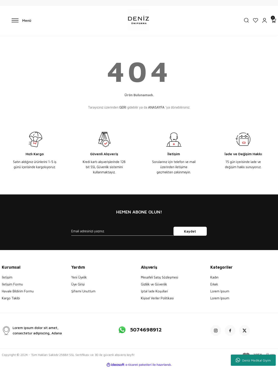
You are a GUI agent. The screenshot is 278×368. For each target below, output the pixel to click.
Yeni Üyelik (79, 277)
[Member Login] (264, 20)
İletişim (7, 277)
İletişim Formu (12, 284)
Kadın (214, 277)
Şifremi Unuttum (83, 291)
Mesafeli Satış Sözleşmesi (159, 277)
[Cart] (273, 20)
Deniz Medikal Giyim (253, 360)
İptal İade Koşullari (154, 291)
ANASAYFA (156, 107)
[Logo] (139, 20)
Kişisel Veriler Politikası (157, 298)
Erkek (214, 284)
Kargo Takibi (11, 298)
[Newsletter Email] (139, 231)
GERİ (122, 107)
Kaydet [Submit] (190, 231)
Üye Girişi (78, 284)
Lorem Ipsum (219, 291)
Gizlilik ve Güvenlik (154, 284)
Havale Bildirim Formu (18, 291)
